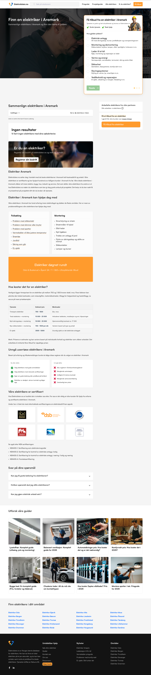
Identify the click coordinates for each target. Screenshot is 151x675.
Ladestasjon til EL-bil (84, 651)
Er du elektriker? (125, 4)
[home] (18, 4)
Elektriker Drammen (16, 628)
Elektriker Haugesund (84, 628)
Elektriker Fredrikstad (84, 620)
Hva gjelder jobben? (94, 34)
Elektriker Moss (116, 612)
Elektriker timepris (83, 648)
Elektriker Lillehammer (119, 624)
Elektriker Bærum (49, 616)
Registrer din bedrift (26, 159)
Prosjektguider (97, 4)
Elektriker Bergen (15, 616)
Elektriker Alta (81, 612)
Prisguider (86, 4)
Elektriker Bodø (48, 628)
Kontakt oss (46, 654)
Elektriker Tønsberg (117, 620)
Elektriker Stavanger (16, 624)
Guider (44, 651)
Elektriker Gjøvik (48, 612)
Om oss (45, 657)
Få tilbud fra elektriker (113, 124)
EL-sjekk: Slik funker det (85, 660)
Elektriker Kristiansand (51, 624)
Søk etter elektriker (49, 648)
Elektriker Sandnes (117, 628)
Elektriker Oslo (14, 612)
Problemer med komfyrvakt (86, 657)
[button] (15, 113)
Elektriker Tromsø (49, 620)
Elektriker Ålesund (117, 616)
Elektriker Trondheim (16, 620)
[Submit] (34, 4)
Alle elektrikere (110, 4)
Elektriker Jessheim (83, 616)
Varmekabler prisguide (85, 654)
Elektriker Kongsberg (84, 624)
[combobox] (54, 4)
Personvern (46, 660)
